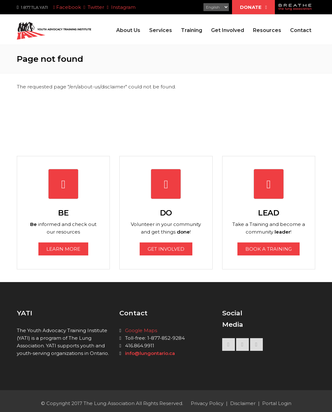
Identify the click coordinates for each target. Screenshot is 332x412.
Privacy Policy (207, 403)
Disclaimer (243, 403)
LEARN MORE (63, 249)
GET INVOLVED (166, 249)
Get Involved (227, 30)
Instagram (121, 7)
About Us (128, 30)
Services (160, 30)
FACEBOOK (228, 346)
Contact (300, 30)
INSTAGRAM (256, 346)
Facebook (66, 7)
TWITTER (242, 346)
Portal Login (276, 403)
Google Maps (141, 330)
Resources (267, 30)
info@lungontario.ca (150, 353)
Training (191, 30)
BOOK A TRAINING (268, 249)
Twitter (93, 7)
